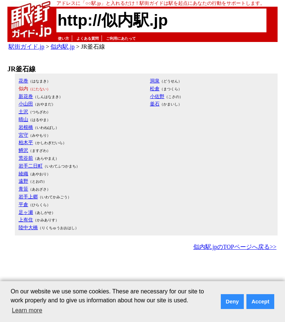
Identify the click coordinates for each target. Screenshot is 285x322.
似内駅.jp (62, 46)
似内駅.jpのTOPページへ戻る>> (234, 247)
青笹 (23, 189)
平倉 (23, 204)
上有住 (26, 219)
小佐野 (157, 96)
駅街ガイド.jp (26, 46)
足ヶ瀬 (26, 212)
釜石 (155, 104)
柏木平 (26, 142)
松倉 (155, 88)
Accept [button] (260, 302)
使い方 (63, 38)
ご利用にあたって (121, 38)
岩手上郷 (28, 196)
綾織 (23, 173)
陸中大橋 (28, 227)
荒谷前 (26, 158)
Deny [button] (232, 302)
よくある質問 (87, 38)
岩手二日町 (31, 166)
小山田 (26, 104)
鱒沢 (23, 150)
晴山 (23, 119)
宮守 (23, 135)
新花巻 (26, 96)
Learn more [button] (27, 310)
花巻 (23, 81)
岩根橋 (26, 127)
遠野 (23, 181)
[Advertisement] (142, 272)
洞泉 (155, 81)
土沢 (23, 111)
